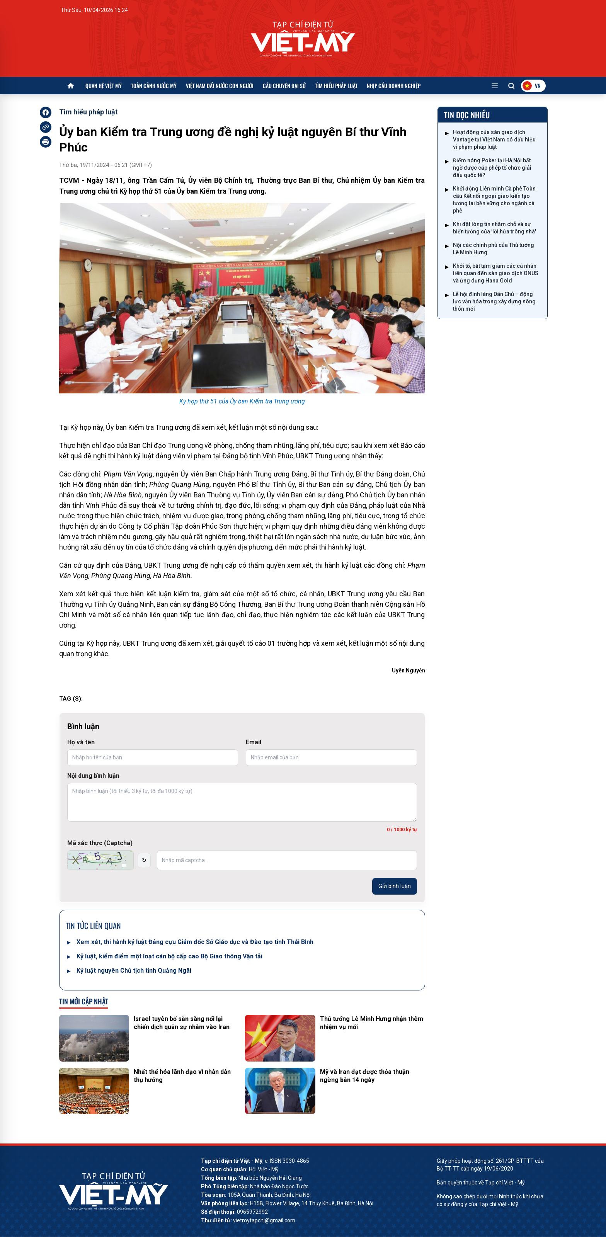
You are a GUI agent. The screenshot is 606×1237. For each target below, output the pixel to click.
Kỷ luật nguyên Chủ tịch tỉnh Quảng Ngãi (134, 970)
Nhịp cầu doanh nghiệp (393, 86)
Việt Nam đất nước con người (220, 86)
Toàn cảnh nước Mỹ (154, 86)
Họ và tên (81, 742)
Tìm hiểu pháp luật (336, 86)
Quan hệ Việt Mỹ (103, 86)
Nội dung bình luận (93, 775)
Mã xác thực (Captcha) (100, 843)
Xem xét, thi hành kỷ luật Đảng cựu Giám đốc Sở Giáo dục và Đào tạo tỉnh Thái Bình (195, 942)
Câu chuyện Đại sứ (284, 86)
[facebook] (45, 112)
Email (253, 742)
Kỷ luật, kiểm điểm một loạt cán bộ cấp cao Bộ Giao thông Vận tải (169, 956)
